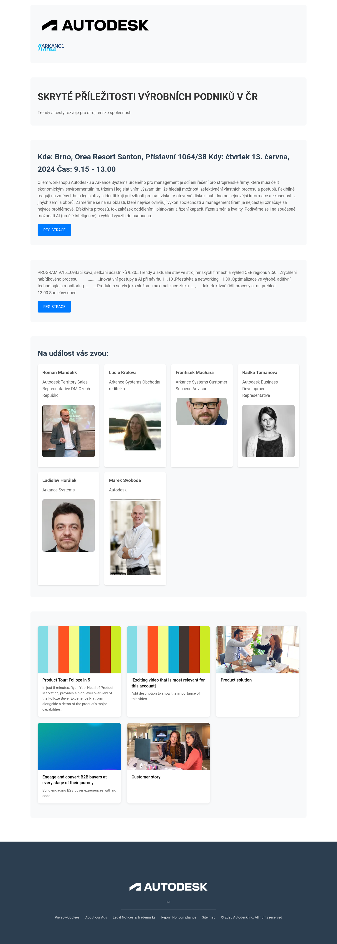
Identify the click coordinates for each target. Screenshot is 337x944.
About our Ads (96, 917)
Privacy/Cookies (67, 917)
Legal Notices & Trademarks (134, 917)
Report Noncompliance (178, 917)
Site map (208, 917)
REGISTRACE (54, 230)
